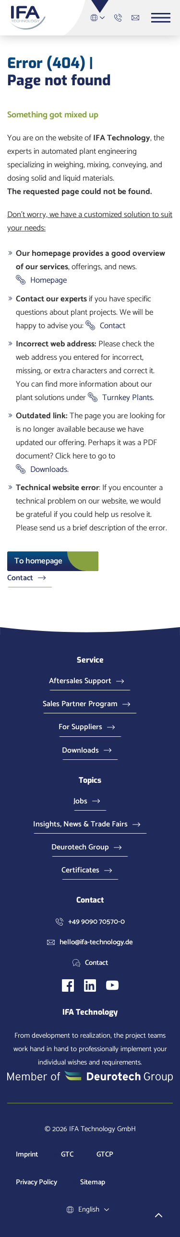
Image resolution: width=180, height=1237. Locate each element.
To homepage (38, 561)
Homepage (48, 280)
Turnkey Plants (127, 397)
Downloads (48, 469)
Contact (112, 325)
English (99, 18)
